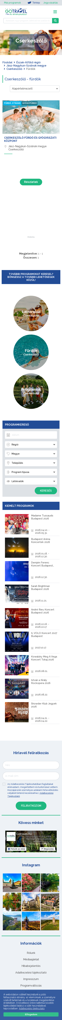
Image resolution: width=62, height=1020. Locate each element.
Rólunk (31, 952)
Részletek (31, 182)
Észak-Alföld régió (28, 62)
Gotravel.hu (24, 834)
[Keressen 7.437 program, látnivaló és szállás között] (27, 20)
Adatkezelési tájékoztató (31, 972)
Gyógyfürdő (29, 103)
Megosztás (47, 849)
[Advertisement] (31, 215)
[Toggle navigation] (55, 12)
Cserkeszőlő (14, 69)
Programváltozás (31, 985)
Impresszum (31, 979)
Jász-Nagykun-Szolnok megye (26, 65)
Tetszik (16, 849)
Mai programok (12, 2)
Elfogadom (31, 1014)
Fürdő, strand (12, 103)
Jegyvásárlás (50, 2)
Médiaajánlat (31, 959)
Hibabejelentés (31, 965)
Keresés (46, 490)
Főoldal (7, 62)
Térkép (34, 2)
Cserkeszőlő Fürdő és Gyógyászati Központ (30, 139)
